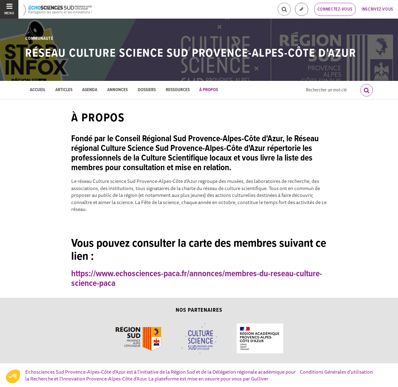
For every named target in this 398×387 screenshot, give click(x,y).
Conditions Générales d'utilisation (336, 372)
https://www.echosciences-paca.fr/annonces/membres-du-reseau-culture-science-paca (196, 278)
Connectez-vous (335, 9)
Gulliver (259, 379)
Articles (63, 90)
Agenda (89, 90)
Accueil (37, 90)
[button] (13, 376)
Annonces (117, 90)
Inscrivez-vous (377, 9)
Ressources (178, 90)
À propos (208, 90)
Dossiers (147, 90)
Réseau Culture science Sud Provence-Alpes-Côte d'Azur (190, 53)
